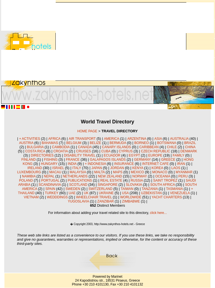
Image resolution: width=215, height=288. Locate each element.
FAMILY (179, 155)
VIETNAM (32, 197)
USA (126, 193)
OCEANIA (163, 176)
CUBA (106, 151)
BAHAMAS (50, 143)
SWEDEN (73, 189)
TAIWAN (127, 189)
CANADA (85, 147)
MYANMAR (185, 172)
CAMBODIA (61, 147)
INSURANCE (124, 164)
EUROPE (155, 155)
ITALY (77, 168)
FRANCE (73, 160)
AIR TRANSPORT (83, 139)
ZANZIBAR (106, 201)
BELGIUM (74, 143)
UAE (72, 193)
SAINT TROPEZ (165, 180)
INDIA (72, 164)
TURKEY (52, 193)
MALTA (100, 172)
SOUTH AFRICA (163, 185)
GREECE (168, 160)
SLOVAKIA (134, 185)
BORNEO (142, 143)
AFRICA (55, 139)
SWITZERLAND (101, 189)
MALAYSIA (78, 172)
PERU (184, 176)
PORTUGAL (50, 180)
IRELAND (35, 168)
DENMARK (188, 151)
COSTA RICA (35, 151)
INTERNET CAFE (156, 164)
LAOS (176, 168)
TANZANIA (150, 189)
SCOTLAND (78, 185)
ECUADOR (112, 155)
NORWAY (140, 176)
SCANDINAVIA (50, 185)
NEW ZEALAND (110, 176)
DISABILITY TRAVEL (80, 155)
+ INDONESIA (96, 164)
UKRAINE (107, 193)
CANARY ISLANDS (117, 147)
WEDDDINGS (58, 197)
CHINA (190, 147)
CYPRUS (126, 151)
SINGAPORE (108, 185)
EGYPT (135, 155)
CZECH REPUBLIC (156, 151)
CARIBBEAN (149, 147)
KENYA (138, 168)
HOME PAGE (87, 131)
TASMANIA (175, 189)
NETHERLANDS (76, 176)
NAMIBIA (29, 176)
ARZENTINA (137, 139)
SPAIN (50, 189)
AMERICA (112, 139)
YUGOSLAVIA (79, 201)
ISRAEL (58, 168)
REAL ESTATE (111, 180)
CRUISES (84, 151)
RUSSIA (137, 180)
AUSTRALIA (179, 139)
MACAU (55, 172)
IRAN (181, 164)
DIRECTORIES (43, 155)
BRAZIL (190, 143)
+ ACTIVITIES (30, 139)
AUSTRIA (26, 143)
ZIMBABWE (131, 201)
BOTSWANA (167, 143)
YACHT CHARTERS (167, 197)
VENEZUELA (180, 193)
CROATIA (61, 151)
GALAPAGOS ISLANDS (108, 160)
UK (86, 193)
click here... (158, 213)
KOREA (158, 168)
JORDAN (117, 168)
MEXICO (138, 172)
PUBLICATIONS (80, 180)
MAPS (118, 172)
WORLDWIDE (131, 197)
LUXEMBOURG (29, 172)
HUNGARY (49, 164)
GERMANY (143, 160)
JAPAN (97, 168)
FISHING (51, 160)
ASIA (158, 139)
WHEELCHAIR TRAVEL (94, 197)
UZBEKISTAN (152, 193)
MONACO (160, 172)
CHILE (172, 147)
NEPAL (49, 176)
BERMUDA (118, 143)
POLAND (26, 180)
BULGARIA (36, 147)
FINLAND (29, 160)
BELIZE (96, 143)
